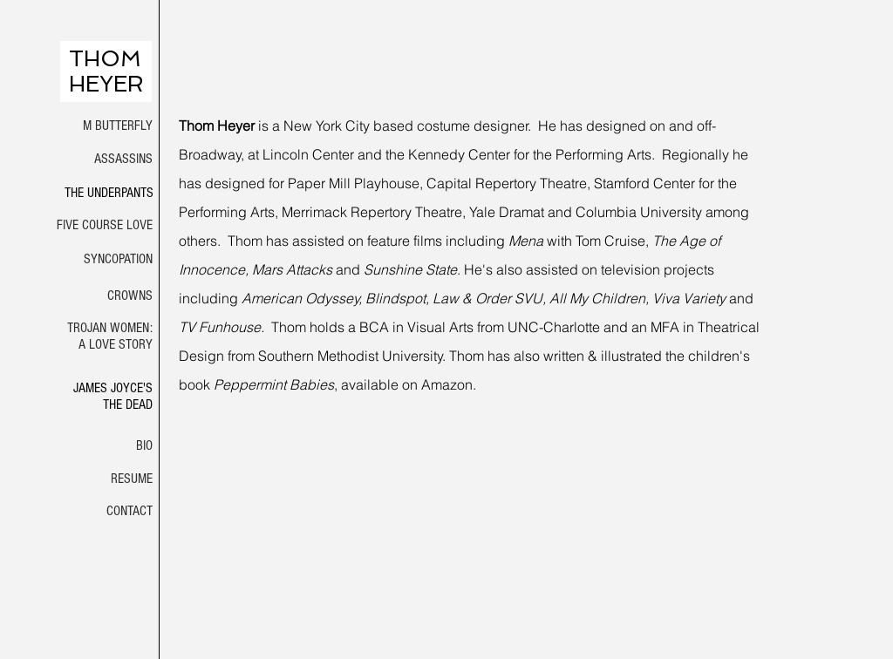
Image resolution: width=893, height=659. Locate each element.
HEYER (106, 84)
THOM (105, 58)
